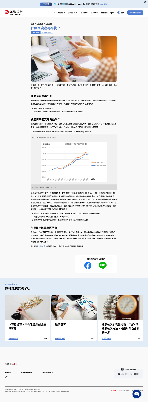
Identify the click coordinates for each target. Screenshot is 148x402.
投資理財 (49, 23)
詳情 (105, 4)
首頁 (32, 23)
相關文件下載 (124, 390)
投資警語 (112, 390)
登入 (121, 12)
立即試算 (41, 246)
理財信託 (104, 12)
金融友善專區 (47, 372)
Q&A (112, 12)
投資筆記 (94, 12)
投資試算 (84, 12)
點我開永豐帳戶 (26, 372)
